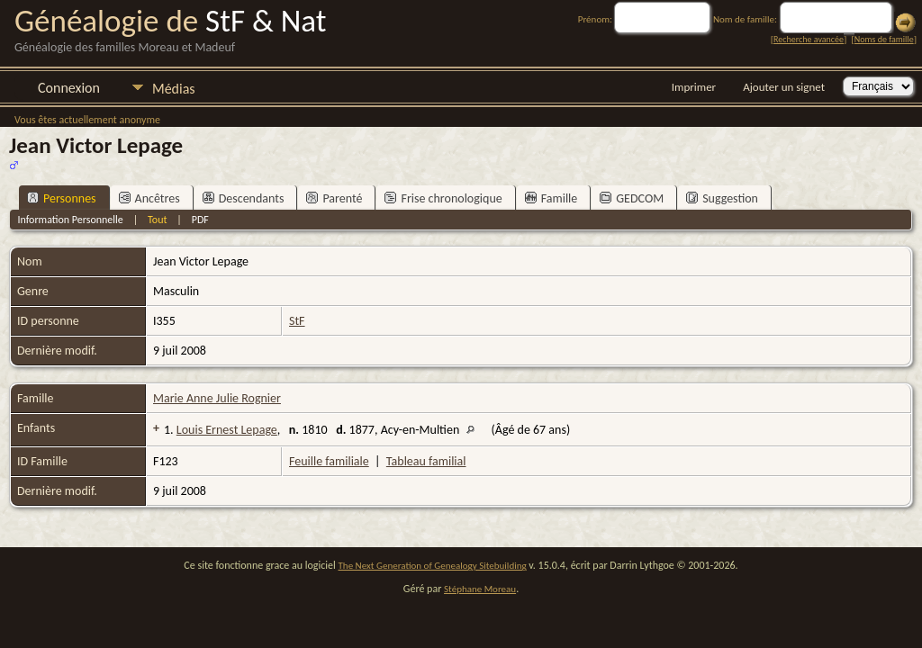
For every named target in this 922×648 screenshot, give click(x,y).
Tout (157, 219)
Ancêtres (149, 198)
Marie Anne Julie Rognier (217, 398)
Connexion (69, 87)
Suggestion (722, 198)
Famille (551, 198)
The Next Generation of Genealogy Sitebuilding (433, 566)
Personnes (61, 198)
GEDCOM (632, 198)
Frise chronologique (443, 198)
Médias (173, 88)
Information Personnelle (69, 219)
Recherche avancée (808, 39)
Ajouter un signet (784, 87)
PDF (200, 219)
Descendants (244, 198)
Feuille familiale (329, 461)
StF (297, 320)
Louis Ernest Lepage (226, 429)
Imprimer (694, 87)
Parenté (334, 198)
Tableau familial (426, 461)
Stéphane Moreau (480, 589)
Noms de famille (884, 39)
